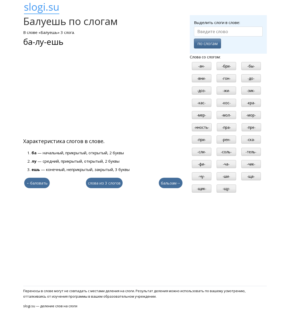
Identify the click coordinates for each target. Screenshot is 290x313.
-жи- (226, 90)
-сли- (201, 151)
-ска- (251, 139)
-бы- (251, 66)
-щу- (226, 188)
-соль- (226, 151)
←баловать (37, 183)
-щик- (201, 188)
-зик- (251, 90)
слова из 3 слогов (104, 183)
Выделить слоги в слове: (217, 22)
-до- (251, 78)
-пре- (251, 127)
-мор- (251, 115)
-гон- (226, 78)
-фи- (201, 164)
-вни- (201, 78)
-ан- (201, 66)
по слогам (207, 43)
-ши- (226, 176)
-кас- (201, 102)
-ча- (226, 164)
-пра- (226, 127)
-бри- (226, 66)
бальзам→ (170, 183)
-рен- (226, 139)
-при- (201, 139)
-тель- (250, 151)
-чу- (201, 176)
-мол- (226, 115)
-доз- (201, 90)
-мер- (201, 115)
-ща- (251, 176)
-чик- (251, 164)
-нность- (201, 127)
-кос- (226, 102)
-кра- (251, 102)
